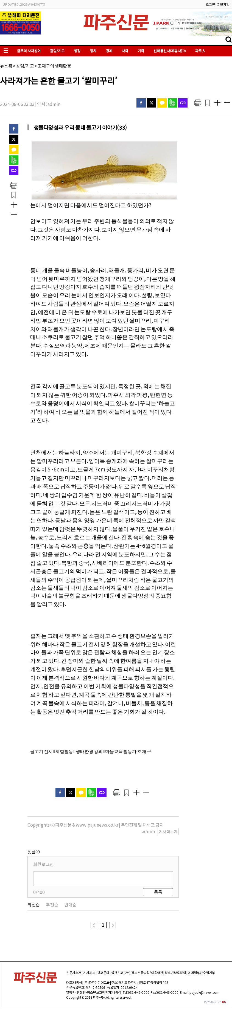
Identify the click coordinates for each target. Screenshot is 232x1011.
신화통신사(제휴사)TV (169, 50)
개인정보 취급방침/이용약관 (144, 972)
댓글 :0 (33, 851)
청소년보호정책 (175, 972)
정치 (93, 50)
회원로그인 (43, 864)
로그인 (210, 4)
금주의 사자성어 (29, 50)
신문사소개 (73, 972)
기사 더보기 (168, 831)
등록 (158, 892)
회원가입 (223, 4)
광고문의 (103, 972)
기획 (141, 50)
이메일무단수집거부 (201, 972)
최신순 (33, 904)
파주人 (200, 50)
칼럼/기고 (57, 50)
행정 (77, 50)
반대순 (70, 904)
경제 (109, 50)
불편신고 (117, 972)
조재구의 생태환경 (54, 65)
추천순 (52, 904)
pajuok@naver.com (204, 992)
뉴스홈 (6, 65)
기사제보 (89, 972)
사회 (125, 50)
